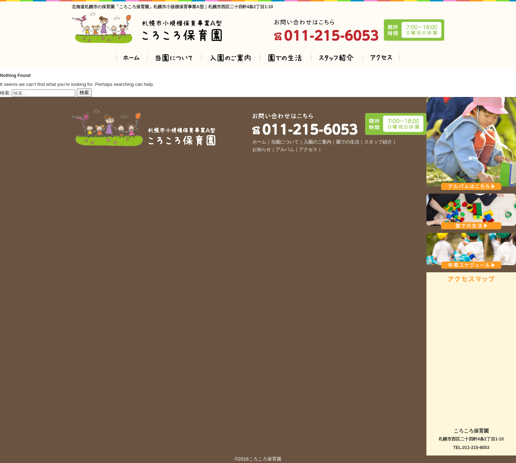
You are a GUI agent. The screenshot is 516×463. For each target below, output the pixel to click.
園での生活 (285, 58)
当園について (285, 142)
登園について (174, 58)
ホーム (131, 58)
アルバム (285, 149)
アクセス (381, 58)
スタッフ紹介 (336, 58)
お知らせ (261, 149)
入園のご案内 (230, 58)
